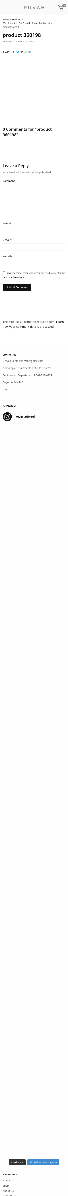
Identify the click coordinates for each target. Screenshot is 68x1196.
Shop (6, 1185)
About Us (8, 1191)
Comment (9, 181)
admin (9, 41)
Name (7, 223)
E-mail (7, 240)
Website (8, 256)
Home (6, 1180)
